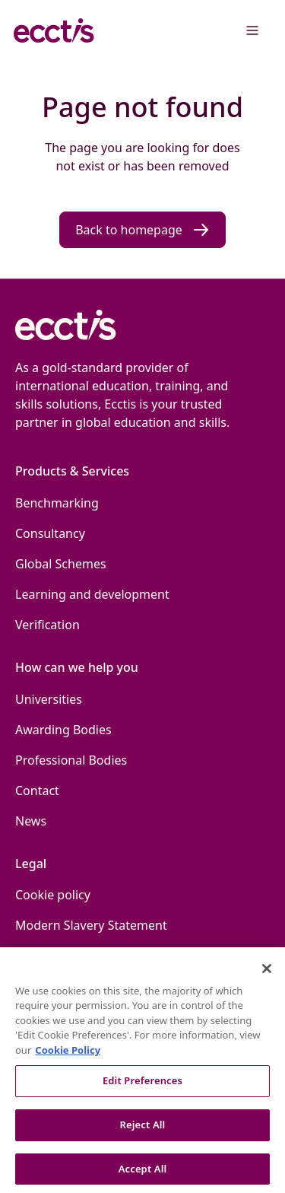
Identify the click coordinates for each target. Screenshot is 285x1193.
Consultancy (50, 533)
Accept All (143, 1174)
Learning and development (92, 594)
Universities (48, 699)
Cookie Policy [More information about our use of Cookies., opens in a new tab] (67, 1055)
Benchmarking (57, 503)
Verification (47, 624)
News (30, 821)
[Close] (266, 974)
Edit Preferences (142, 1086)
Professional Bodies (71, 760)
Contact (37, 790)
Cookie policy (52, 894)
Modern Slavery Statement (91, 925)
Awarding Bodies (63, 729)
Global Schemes (60, 563)
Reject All (143, 1130)
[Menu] (252, 30)
